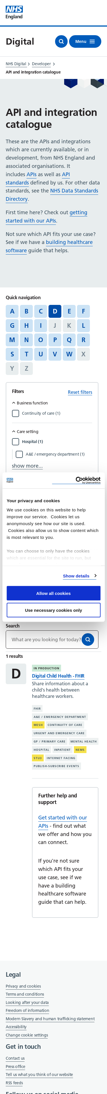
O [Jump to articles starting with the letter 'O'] (40, 340)
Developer (41, 63)
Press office (15, 1067)
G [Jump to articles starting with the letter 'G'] (12, 325)
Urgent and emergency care (59, 733)
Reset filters (80, 392)
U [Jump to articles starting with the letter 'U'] (41, 354)
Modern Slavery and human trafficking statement (50, 1019)
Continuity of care (65, 725)
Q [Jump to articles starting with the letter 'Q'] (69, 340)
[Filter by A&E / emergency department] (59, 454)
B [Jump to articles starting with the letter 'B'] (26, 311)
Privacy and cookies (23, 986)
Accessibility (16, 1026)
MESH (38, 725)
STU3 (38, 758)
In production (46, 668)
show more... (27, 465)
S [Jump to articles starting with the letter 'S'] (12, 354)
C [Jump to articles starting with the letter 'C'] (41, 311)
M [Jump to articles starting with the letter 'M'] (12, 340)
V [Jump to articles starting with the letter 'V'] (55, 354)
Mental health (83, 741)
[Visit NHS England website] (14, 13)
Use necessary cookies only (53, 609)
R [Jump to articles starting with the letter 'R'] (83, 340)
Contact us (15, 1058)
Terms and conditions (25, 994)
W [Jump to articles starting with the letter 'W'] (69, 354)
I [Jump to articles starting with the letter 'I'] (41, 325)
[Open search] (61, 41)
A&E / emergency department (60, 717)
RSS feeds (14, 1082)
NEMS (80, 750)
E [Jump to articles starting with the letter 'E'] (69, 311)
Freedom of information (27, 1010)
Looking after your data (27, 1002)
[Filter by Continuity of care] (57, 413)
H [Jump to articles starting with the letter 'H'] (26, 325)
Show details (76, 575)
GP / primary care (50, 741)
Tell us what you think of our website (39, 1074)
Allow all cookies (53, 593)
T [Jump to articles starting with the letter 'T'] (26, 354)
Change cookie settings (27, 1036)
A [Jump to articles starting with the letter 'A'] (12, 311)
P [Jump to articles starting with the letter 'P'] (55, 340)
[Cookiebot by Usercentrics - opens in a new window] (76, 480)
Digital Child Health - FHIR (58, 676)
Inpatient (62, 750)
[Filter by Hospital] (57, 441)
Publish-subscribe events (56, 766)
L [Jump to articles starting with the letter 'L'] (83, 325)
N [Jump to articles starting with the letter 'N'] (26, 340)
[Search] (88, 639)
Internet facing (61, 758)
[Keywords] (52, 639)
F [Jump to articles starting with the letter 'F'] (83, 311)
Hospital (41, 750)
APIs (32, 174)
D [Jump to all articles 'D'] (55, 311)
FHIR (37, 708)
